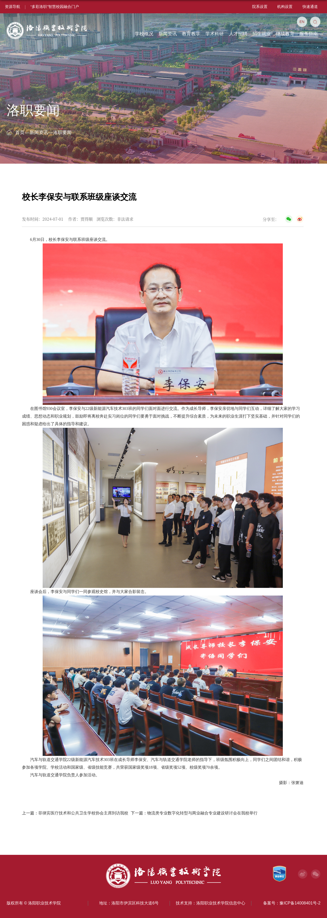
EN (301, 22)
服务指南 (308, 33)
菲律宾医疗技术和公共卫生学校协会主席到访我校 (83, 813)
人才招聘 (238, 33)
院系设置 (259, 6)
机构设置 (285, 6)
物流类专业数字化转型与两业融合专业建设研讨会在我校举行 (202, 813)
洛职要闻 (62, 132)
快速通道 (310, 6)
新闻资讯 (167, 33)
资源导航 (12, 6)
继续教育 (285, 33)
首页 (20, 132)
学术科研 (214, 33)
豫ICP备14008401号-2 (299, 903)
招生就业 (261, 33)
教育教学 (191, 33)
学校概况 (144, 33)
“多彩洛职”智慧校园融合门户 (54, 6)
